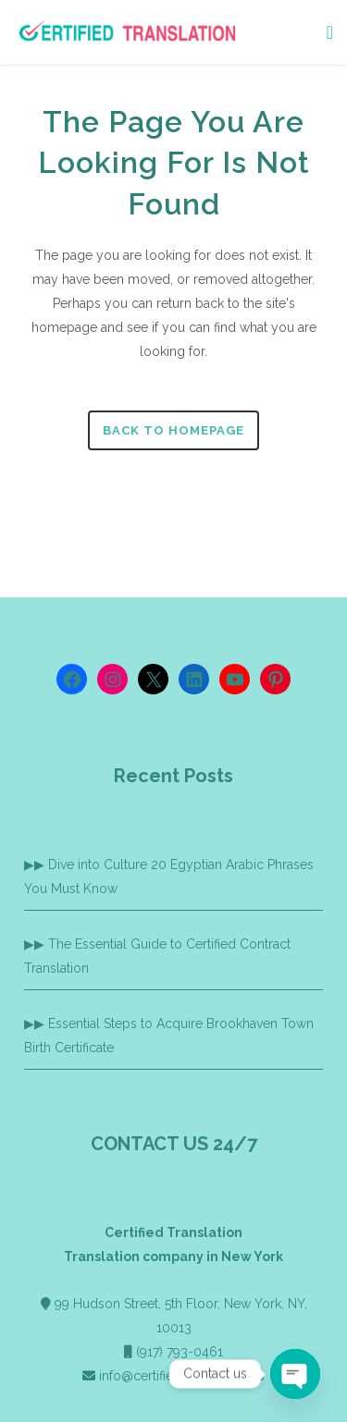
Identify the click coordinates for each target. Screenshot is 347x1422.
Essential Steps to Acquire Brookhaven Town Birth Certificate (169, 1035)
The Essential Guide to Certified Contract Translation (157, 956)
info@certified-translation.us (182, 1375)
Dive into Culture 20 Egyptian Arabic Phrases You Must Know (169, 876)
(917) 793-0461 (179, 1351)
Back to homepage (173, 430)
